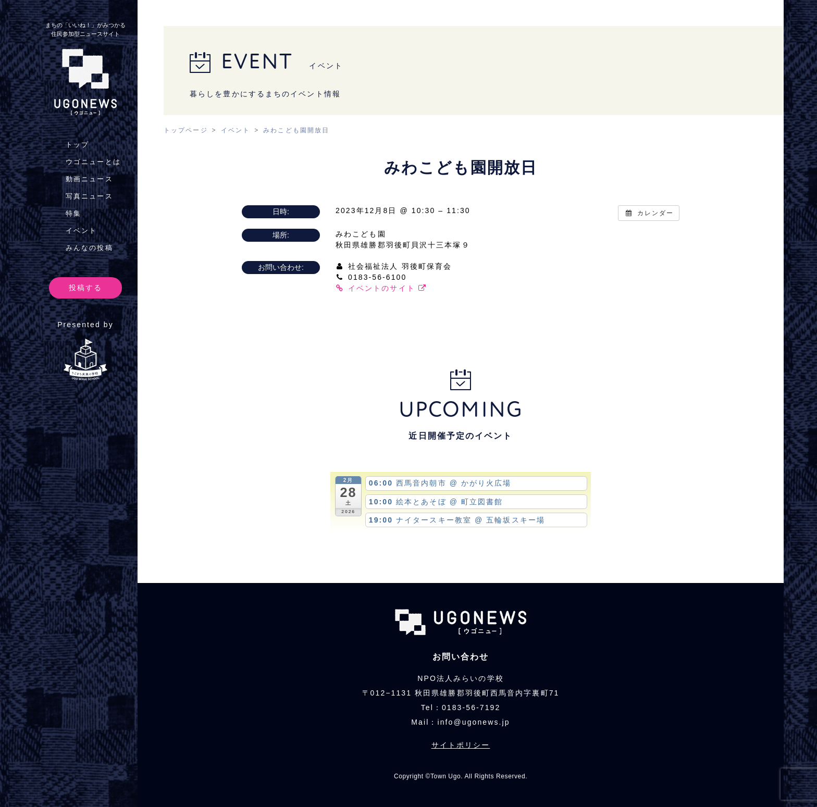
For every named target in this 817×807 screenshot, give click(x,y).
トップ (77, 144)
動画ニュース (89, 179)
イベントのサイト (381, 288)
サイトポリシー (460, 745)
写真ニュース (89, 196)
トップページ (186, 130)
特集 (73, 213)
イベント (81, 230)
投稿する (85, 287)
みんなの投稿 (89, 248)
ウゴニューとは (93, 162)
